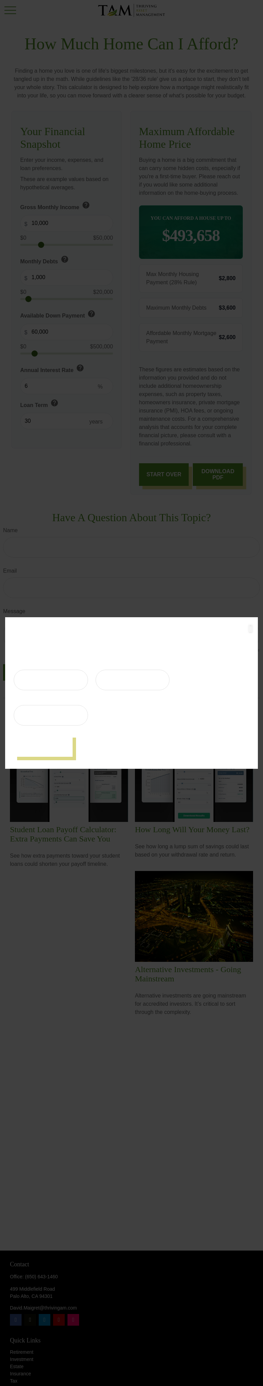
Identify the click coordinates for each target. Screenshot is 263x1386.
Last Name (109, 665)
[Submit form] (43, 745)
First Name (28, 665)
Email (21, 700)
